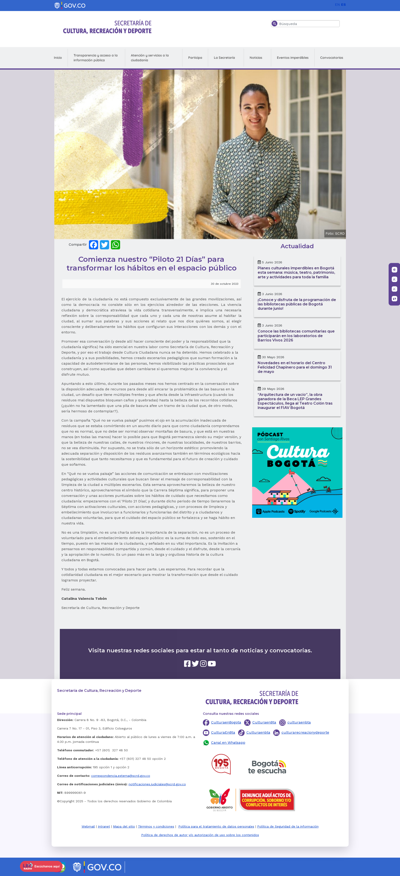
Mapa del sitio (124, 826)
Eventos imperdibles (293, 58)
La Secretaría (224, 58)
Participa (195, 58)
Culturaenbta (258, 732)
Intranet (104, 826)
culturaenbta (299, 722)
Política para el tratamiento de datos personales (216, 826)
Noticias (256, 58)
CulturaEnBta (223, 732)
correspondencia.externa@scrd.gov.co (120, 775)
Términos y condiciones (156, 826)
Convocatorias (331, 58)
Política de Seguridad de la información (288, 826)
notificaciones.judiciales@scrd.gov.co (157, 784)
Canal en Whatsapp (228, 742)
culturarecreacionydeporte (305, 732)
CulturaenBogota (226, 722)
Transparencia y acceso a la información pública (96, 57)
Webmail (88, 826)
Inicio (58, 58)
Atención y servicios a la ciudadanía (150, 57)
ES (343, 4)
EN (337, 4)
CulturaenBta (264, 722)
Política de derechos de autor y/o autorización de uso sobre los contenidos (200, 835)
